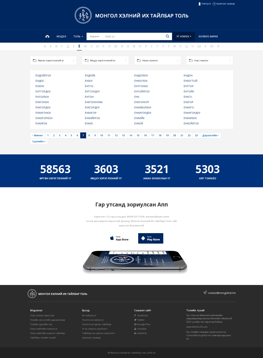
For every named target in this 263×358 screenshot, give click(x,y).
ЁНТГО (89, 86)
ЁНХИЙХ (139, 118)
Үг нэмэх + (183, 36)
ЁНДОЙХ (90, 75)
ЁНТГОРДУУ (92, 91)
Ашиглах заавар (224, 3)
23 (196, 135)
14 (130, 135)
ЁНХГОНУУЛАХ (94, 102)
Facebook (141, 315)
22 (189, 135)
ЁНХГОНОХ (42, 102)
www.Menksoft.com (196, 326)
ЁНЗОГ (89, 80)
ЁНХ (137, 96)
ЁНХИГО (189, 107)
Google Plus (142, 324)
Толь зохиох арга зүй (42, 315)
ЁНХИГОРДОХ (142, 112)
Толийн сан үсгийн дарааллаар (47, 319)
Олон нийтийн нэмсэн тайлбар (47, 333)
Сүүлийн (39, 141)
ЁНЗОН (39, 86)
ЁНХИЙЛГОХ (92, 118)
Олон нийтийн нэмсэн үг (44, 328)
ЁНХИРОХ (41, 123)
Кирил (96, 36)
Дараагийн (210, 135)
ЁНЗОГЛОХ (140, 80)
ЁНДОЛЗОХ (141, 75)
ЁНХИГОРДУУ (192, 112)
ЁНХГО (188, 96)
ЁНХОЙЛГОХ (191, 123)
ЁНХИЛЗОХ (190, 118)
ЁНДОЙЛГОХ (43, 75)
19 (167, 135)
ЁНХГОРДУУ (92, 107)
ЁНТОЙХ (189, 91)
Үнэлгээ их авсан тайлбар (96, 324)
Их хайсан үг (89, 315)
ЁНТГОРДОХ (43, 91)
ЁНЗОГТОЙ (190, 80)
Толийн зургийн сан (41, 324)
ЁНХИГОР (91, 112)
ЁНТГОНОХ (141, 86)
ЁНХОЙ (138, 123)
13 (123, 135)
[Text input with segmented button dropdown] (137, 36)
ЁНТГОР (189, 86)
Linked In (140, 333)
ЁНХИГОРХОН (43, 118)
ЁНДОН (188, 75)
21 (181, 135)
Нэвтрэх (204, 4)
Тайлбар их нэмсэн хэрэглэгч (98, 333)
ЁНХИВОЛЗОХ (142, 107)
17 (152, 135)
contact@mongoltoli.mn (222, 293)
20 (174, 135)
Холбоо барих (208, 36)
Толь (78, 36)
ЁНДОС (40, 80)
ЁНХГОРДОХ (42, 107)
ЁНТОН (89, 96)
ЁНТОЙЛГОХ (142, 91)
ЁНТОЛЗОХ (42, 96)
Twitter (139, 319)
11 (108, 135)
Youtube (140, 328)
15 (138, 135)
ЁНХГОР (188, 102)
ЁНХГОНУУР (141, 102)
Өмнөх (37, 135)
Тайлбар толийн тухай (43, 337)
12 (116, 135)
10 (101, 135)
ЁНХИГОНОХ (43, 112)
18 (159, 135)
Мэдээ (61, 36)
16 (145, 135)
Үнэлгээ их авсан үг (93, 319)
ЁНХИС (89, 123)
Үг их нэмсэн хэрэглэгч (94, 328)
